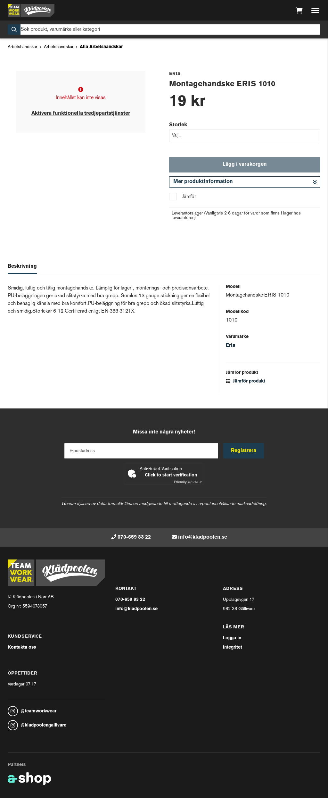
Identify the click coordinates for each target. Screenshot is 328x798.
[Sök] (164, 29)
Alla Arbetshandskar (101, 47)
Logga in (232, 638)
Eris (230, 345)
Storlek (178, 125)
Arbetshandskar (22, 47)
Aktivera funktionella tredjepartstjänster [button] (80, 113)
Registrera (243, 451)
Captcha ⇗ (188, 482)
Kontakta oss (22, 647)
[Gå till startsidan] (31, 10)
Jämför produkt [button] (245, 381)
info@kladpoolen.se (202, 537)
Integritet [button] (232, 647)
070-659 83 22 (134, 537)
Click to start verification (171, 475)
